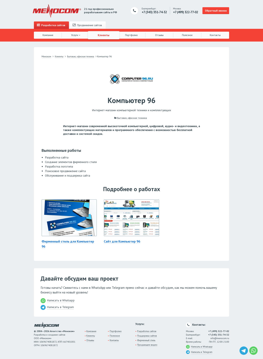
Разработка (51, 25)
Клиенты (104, 35)
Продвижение (87, 25)
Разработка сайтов (146, 331)
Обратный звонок (216, 10)
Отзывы (159, 35)
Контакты (215, 35)
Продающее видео (147, 344)
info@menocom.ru (220, 338)
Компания (48, 35)
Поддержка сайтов (147, 335)
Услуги (75, 35)
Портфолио (131, 35)
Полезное (187, 35)
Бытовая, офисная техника (132, 117)
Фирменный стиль (146, 340)
